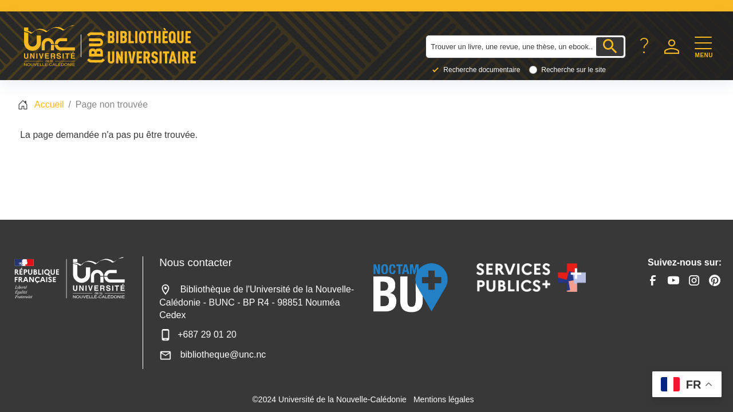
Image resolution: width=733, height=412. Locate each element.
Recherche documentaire (481, 70)
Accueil (49, 104)
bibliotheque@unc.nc (212, 354)
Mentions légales (443, 399)
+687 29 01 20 (198, 334)
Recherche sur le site (573, 70)
